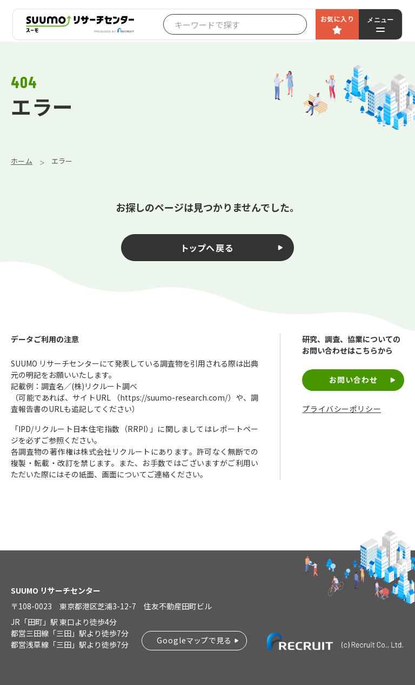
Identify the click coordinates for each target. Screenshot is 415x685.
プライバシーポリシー (341, 409)
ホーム (21, 161)
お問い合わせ (353, 379)
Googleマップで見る (194, 640)
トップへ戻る (208, 247)
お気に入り (337, 18)
